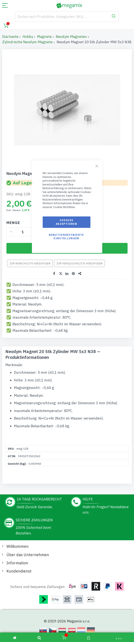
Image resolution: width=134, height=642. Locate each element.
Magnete (44, 36)
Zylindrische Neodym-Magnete (27, 42)
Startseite (10, 36)
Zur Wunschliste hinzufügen (29, 263)
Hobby (28, 36)
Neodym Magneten (71, 36)
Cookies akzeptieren (66, 222)
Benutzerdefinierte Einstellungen (66, 236)
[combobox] (67, 16)
